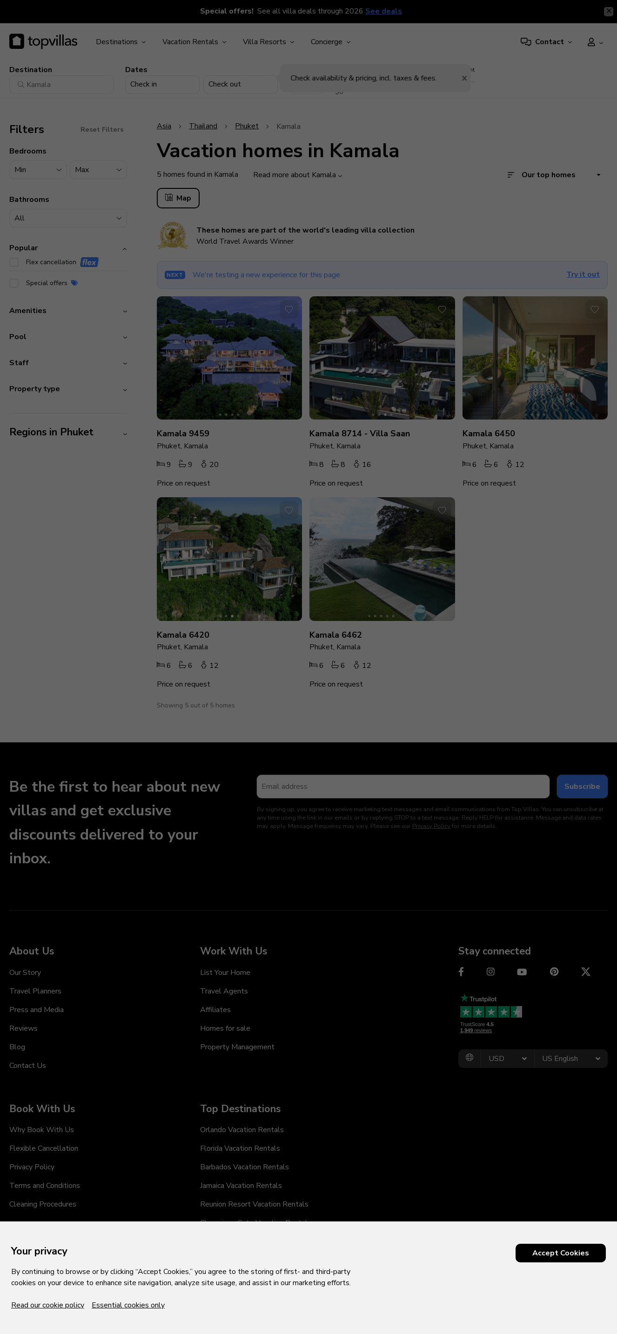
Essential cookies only (128, 1305)
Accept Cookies (560, 1253)
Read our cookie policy (47, 1305)
